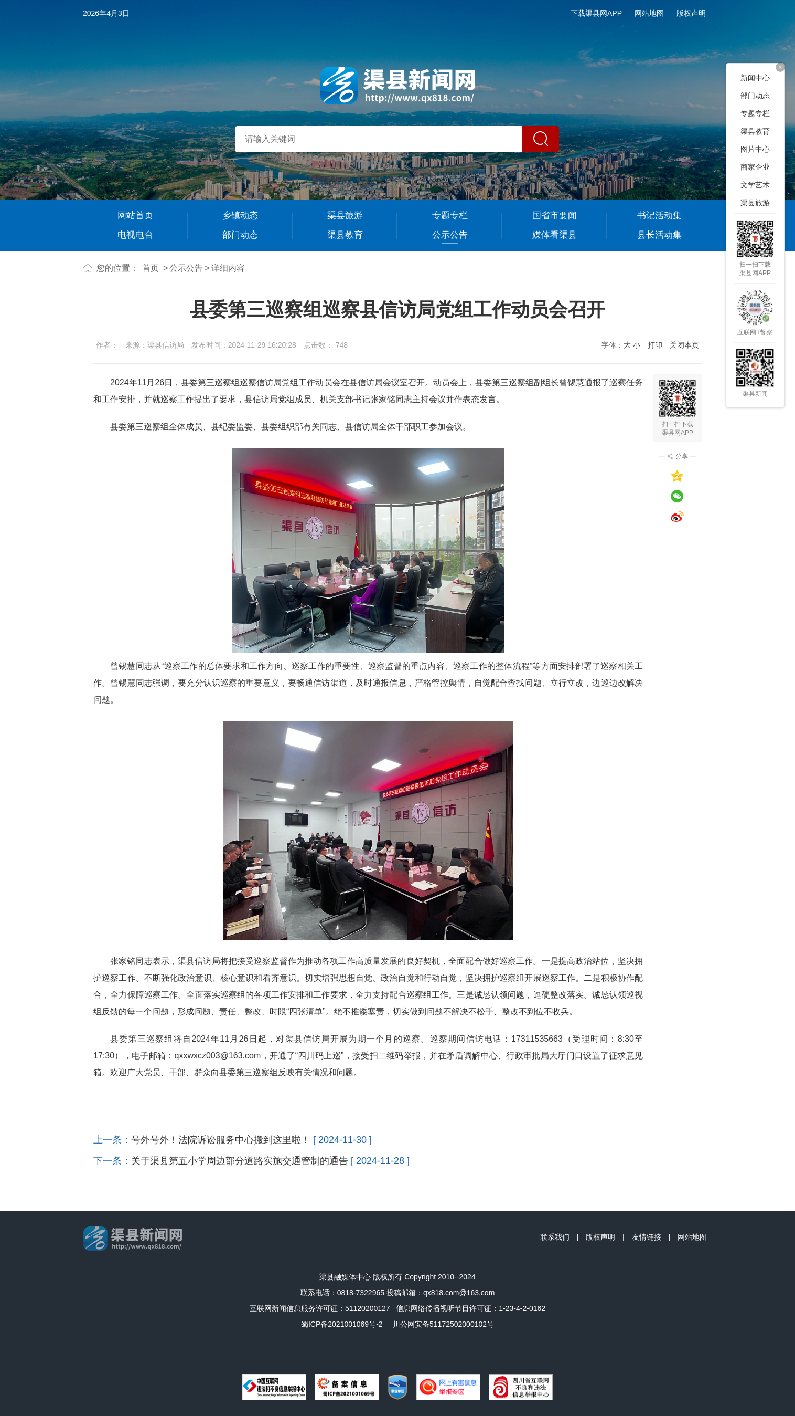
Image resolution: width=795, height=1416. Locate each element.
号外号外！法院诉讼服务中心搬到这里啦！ (220, 1140)
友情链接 (646, 1237)
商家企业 (755, 167)
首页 (150, 268)
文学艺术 (755, 185)
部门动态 (240, 235)
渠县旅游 (345, 216)
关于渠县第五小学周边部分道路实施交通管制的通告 (239, 1161)
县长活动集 (659, 235)
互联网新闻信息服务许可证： (320, 1308)
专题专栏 (450, 216)
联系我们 (555, 1237)
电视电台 (135, 235)
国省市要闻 (554, 216)
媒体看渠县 (554, 235)
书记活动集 (659, 216)
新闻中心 (755, 78)
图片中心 (755, 149)
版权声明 (691, 13)
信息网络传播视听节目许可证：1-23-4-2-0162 (470, 1308)
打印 (655, 345)
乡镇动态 (240, 216)
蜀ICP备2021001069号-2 (342, 1324)
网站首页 (135, 216)
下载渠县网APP (596, 13)
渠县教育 (345, 235)
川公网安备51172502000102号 (443, 1324)
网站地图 (649, 13)
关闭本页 (684, 345)
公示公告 (450, 235)
